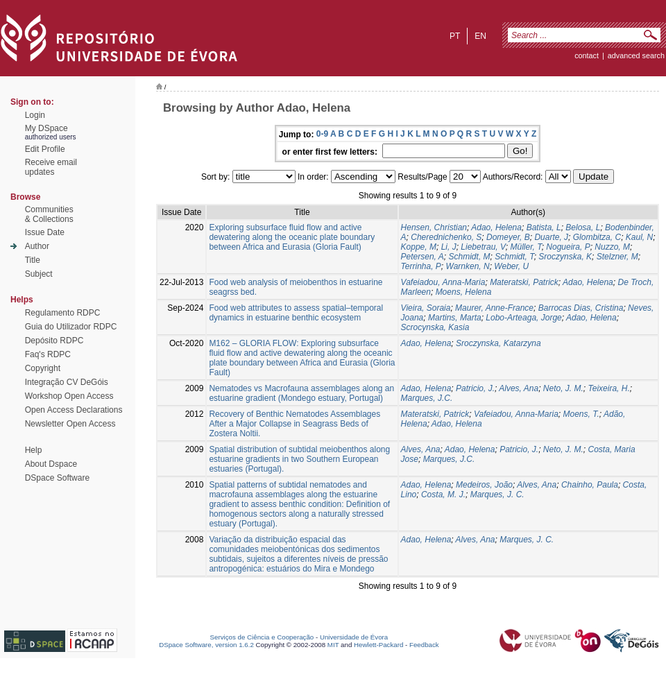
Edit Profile (45, 149)
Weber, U (511, 266)
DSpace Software (57, 478)
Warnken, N (468, 266)
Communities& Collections (49, 214)
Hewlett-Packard (378, 644)
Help (33, 450)
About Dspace (51, 464)
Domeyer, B (508, 237)
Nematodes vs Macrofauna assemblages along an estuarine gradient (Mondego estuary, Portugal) (301, 393)
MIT (333, 644)
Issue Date (45, 232)
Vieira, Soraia (426, 308)
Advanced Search (636, 55)
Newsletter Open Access (70, 424)
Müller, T (526, 247)
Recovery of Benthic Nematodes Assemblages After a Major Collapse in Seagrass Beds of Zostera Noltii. (294, 423)
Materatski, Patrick (524, 282)
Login (35, 115)
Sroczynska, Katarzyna (498, 343)
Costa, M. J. (443, 494)
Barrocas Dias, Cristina (581, 308)
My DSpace (46, 128)
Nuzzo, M (612, 247)
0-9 (322, 134)
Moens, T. (581, 414)
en (480, 36)
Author (37, 246)
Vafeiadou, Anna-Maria (443, 282)
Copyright (42, 368)
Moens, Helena (464, 292)
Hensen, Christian (434, 227)
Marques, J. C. (497, 494)
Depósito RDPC (54, 340)
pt (455, 36)
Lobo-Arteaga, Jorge (523, 318)
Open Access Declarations (74, 410)
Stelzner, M (617, 256)
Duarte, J (551, 237)
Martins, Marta (454, 318)
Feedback (424, 644)
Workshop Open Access (69, 396)
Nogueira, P (568, 247)
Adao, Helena (496, 227)
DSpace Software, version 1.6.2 (206, 644)
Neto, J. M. (563, 388)
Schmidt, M (469, 256)
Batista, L (544, 227)
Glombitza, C (597, 237)
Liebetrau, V (483, 247)
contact (586, 55)
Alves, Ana (518, 388)
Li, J (448, 247)
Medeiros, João (484, 485)
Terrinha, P (421, 266)
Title (32, 260)
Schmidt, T (514, 256)
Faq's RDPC (48, 354)
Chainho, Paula (589, 485)
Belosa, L (582, 227)
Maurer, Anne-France (494, 308)
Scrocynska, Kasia (435, 327)
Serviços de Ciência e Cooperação (262, 637)
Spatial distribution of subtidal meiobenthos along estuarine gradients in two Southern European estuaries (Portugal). (299, 459)
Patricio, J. (475, 388)
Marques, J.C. (427, 398)
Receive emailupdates (51, 167)
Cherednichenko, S (446, 237)
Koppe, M (418, 247)
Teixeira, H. (609, 388)
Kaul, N (639, 237)
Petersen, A (422, 256)
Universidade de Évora (354, 637)
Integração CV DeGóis (66, 382)
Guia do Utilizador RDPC (71, 327)
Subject (39, 274)
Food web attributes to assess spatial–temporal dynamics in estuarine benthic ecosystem (296, 313)
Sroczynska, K (565, 256)
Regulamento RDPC (63, 313)
